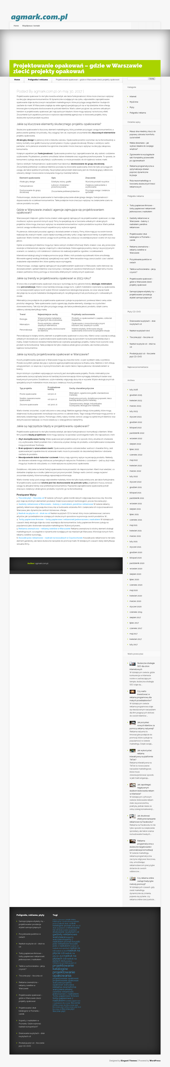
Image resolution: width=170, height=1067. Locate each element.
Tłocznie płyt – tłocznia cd (31, 498)
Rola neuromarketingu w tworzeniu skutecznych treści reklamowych (142, 184)
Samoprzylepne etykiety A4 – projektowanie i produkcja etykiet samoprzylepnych (142, 294)
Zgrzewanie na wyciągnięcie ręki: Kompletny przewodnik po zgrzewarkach (142, 157)
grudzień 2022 (136, 422)
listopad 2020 (136, 558)
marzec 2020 (135, 601)
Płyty (132, 107)
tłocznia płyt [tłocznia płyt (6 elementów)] (68, 1009)
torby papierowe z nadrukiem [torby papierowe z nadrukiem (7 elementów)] (63, 999)
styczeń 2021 (135, 547)
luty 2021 (134, 541)
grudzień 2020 (136, 552)
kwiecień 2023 (136, 400)
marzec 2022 (135, 471)
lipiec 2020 (134, 579)
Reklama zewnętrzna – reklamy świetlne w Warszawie (44, 529)
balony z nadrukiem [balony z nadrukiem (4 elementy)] (59, 919)
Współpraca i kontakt (31, 26)
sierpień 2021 (135, 509)
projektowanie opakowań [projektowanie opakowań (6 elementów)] (66, 978)
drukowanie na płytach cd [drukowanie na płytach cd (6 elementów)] (66, 932)
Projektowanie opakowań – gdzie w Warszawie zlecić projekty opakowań (141, 282)
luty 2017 (134, 644)
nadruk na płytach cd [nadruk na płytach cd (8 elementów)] (64, 957)
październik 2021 (137, 498)
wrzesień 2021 (136, 503)
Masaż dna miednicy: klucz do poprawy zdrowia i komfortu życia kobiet (143, 134)
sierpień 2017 (135, 617)
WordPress (155, 1061)
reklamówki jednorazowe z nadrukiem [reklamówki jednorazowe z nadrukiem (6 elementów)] (66, 992)
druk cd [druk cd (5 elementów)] (68, 924)
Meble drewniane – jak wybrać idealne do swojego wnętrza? (142, 146)
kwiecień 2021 (136, 531)
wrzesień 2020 (136, 569)
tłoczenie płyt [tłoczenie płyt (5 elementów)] (72, 1005)
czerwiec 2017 (136, 628)
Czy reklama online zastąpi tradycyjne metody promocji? (142, 881)
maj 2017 (133, 634)
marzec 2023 (135, 406)
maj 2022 (134, 460)
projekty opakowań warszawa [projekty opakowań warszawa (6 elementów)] (63, 983)
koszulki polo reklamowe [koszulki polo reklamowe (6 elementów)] (66, 942)
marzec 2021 (135, 536)
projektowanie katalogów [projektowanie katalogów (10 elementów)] (63, 967)
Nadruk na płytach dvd (140, 331)
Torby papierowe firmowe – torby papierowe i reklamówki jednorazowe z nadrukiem (59, 519)
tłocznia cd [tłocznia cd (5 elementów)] (57, 1009)
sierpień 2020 (135, 574)
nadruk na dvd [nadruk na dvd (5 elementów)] (61, 951)
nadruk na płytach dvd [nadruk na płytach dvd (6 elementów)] (65, 959)
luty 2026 (134, 390)
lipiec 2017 (134, 623)
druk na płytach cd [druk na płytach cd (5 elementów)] (60, 928)
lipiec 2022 (134, 449)
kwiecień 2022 (136, 465)
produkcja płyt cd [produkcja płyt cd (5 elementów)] (69, 963)
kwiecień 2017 (136, 639)
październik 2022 (137, 433)
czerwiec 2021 (136, 520)
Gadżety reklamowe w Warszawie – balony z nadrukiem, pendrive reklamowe (56, 504)
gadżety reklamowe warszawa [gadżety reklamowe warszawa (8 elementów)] (65, 936)
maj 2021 (133, 525)
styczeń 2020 (136, 606)
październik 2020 (137, 563)
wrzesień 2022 (136, 438)
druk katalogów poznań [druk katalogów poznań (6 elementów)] (64, 924)
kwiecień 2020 (136, 596)
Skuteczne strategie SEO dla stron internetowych (142, 666)
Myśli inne (134, 102)
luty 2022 (134, 476)
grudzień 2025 (136, 395)
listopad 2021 (135, 493)
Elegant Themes (129, 1061)
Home (16, 26)
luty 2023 (134, 411)
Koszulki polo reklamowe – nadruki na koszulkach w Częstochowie (51, 538)
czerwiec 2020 (136, 585)
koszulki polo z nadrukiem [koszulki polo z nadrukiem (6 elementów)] (65, 944)
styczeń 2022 (135, 482)
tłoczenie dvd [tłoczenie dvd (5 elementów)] (61, 1005)
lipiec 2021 (134, 514)
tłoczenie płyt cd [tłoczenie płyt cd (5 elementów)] (59, 1007)
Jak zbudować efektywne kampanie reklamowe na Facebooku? (142, 819)
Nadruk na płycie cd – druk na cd (34, 513)
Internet (133, 96)
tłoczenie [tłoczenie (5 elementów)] (66, 1003)
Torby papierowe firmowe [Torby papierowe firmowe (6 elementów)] (66, 996)
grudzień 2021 (136, 487)
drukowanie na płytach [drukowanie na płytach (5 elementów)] (68, 930)
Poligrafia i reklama (38, 80)
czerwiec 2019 (136, 612)
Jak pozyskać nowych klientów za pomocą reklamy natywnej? (142, 725)
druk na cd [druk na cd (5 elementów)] (76, 926)
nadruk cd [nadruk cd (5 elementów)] (75, 946)
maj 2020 (134, 590)
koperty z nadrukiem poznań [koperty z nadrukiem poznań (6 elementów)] (63, 940)
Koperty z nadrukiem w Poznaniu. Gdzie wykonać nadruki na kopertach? (30, 1023)
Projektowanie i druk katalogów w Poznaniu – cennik (140, 237)
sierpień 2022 (135, 444)
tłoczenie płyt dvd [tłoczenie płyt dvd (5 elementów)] (73, 1007)
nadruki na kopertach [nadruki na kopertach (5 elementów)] (61, 948)
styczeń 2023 (135, 417)
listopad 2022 (136, 427)
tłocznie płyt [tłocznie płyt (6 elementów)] (59, 1011)
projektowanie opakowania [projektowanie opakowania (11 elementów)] (64, 974)
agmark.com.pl (45, 91)
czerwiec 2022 (136, 455)
